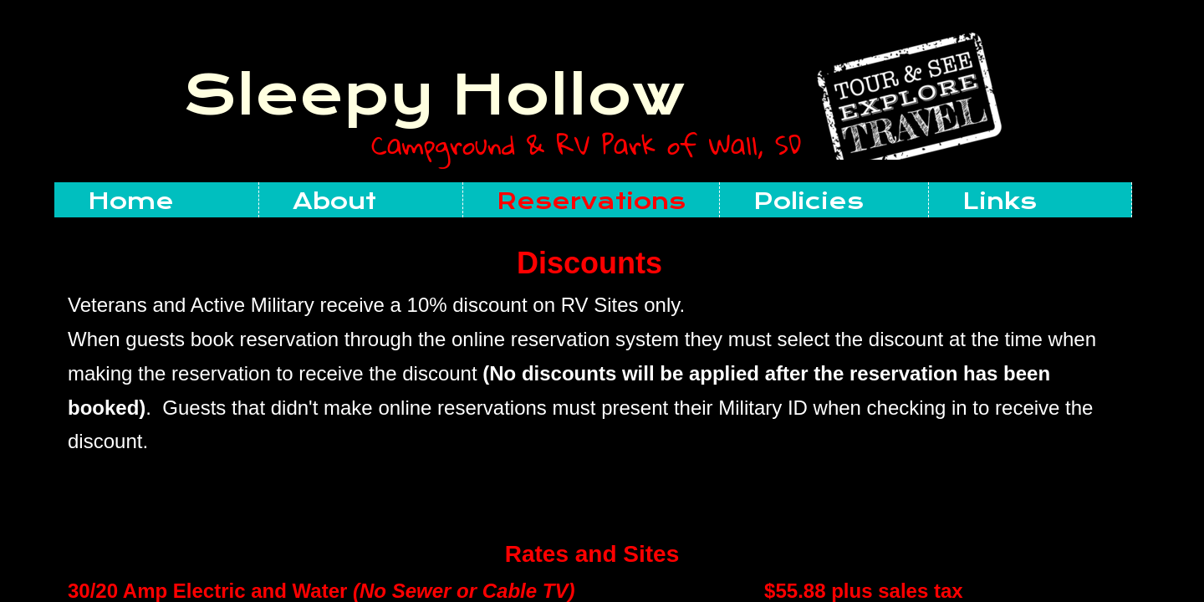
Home (131, 201)
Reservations (591, 201)
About (334, 201)
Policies (808, 201)
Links (999, 201)
